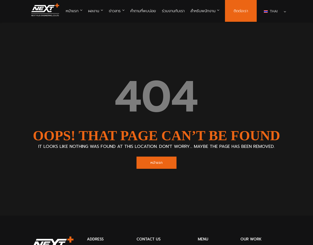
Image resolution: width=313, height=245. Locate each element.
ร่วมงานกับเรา (173, 11)
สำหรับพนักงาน (202, 11)
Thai (271, 11)
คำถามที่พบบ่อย (143, 11)
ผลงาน (93, 11)
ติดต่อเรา (241, 11)
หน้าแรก (72, 11)
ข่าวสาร (115, 11)
